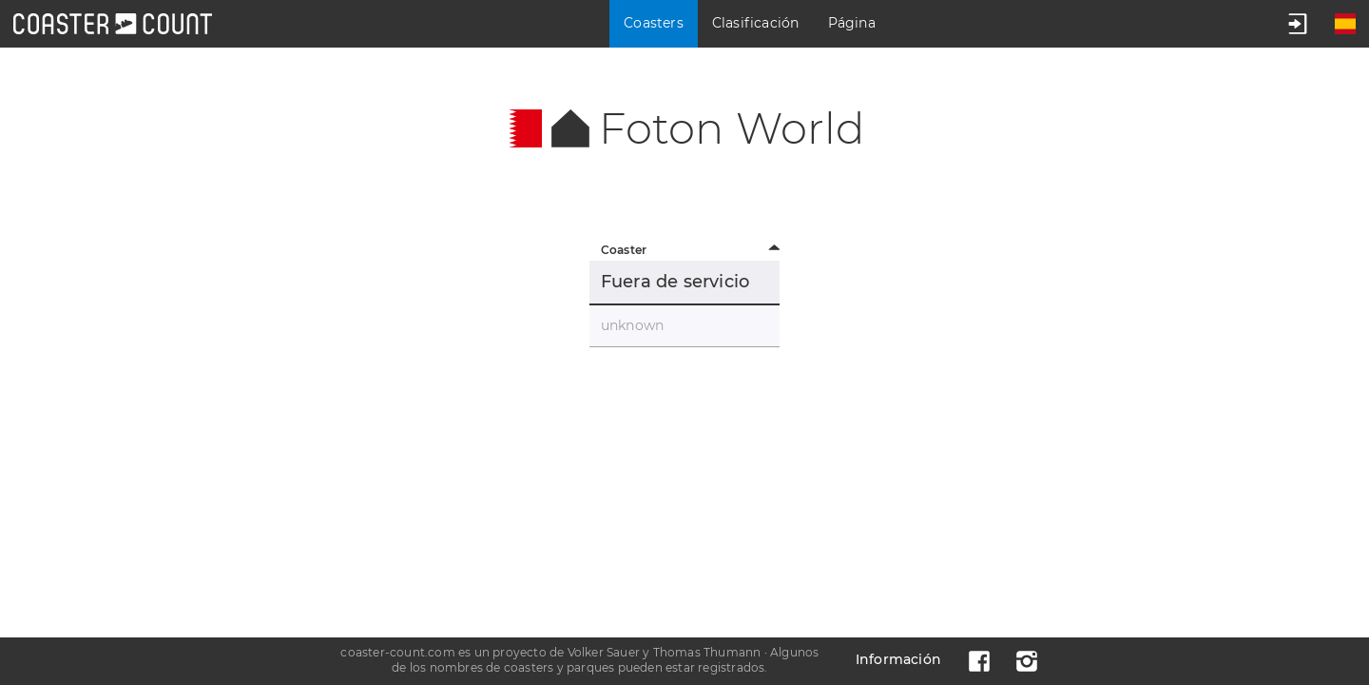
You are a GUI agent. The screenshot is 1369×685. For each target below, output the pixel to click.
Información (898, 659)
